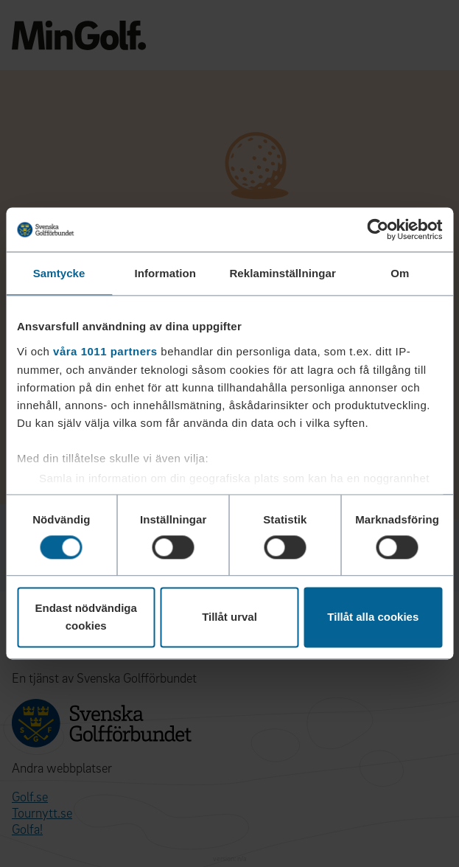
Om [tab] (399, 273)
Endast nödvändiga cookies (86, 617)
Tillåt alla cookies (372, 617)
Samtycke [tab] (59, 273)
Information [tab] (165, 273)
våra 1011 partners (105, 351)
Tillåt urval (229, 617)
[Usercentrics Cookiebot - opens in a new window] (377, 229)
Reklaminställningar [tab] (282, 273)
